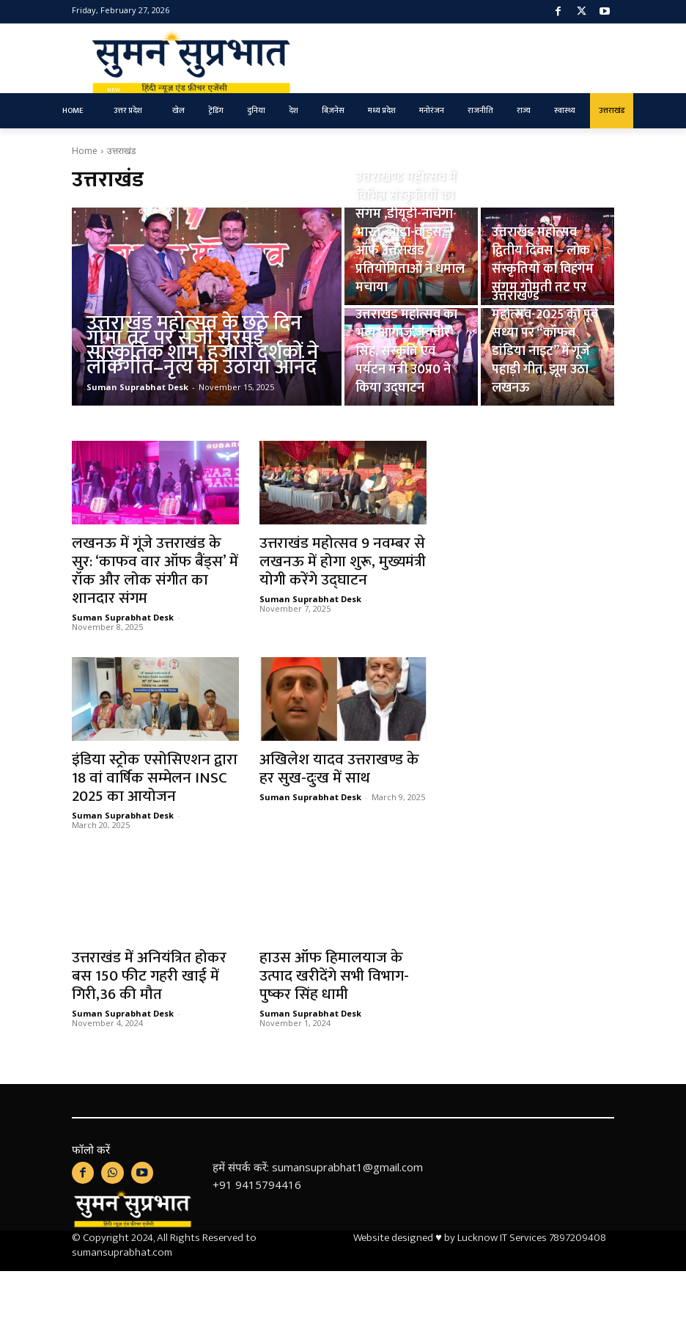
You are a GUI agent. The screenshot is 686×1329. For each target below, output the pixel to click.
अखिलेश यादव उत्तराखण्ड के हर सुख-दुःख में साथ (339, 769)
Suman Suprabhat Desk (123, 617)
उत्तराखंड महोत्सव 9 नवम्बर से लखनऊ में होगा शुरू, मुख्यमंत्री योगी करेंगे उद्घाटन (342, 561)
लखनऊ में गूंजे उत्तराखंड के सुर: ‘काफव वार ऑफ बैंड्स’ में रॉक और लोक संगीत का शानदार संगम (155, 570)
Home (84, 150)
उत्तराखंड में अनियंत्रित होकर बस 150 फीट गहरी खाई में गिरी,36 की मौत (149, 976)
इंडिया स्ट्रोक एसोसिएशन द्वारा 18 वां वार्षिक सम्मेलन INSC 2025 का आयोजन (154, 778)
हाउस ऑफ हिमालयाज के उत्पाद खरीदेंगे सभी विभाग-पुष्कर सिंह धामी (334, 976)
